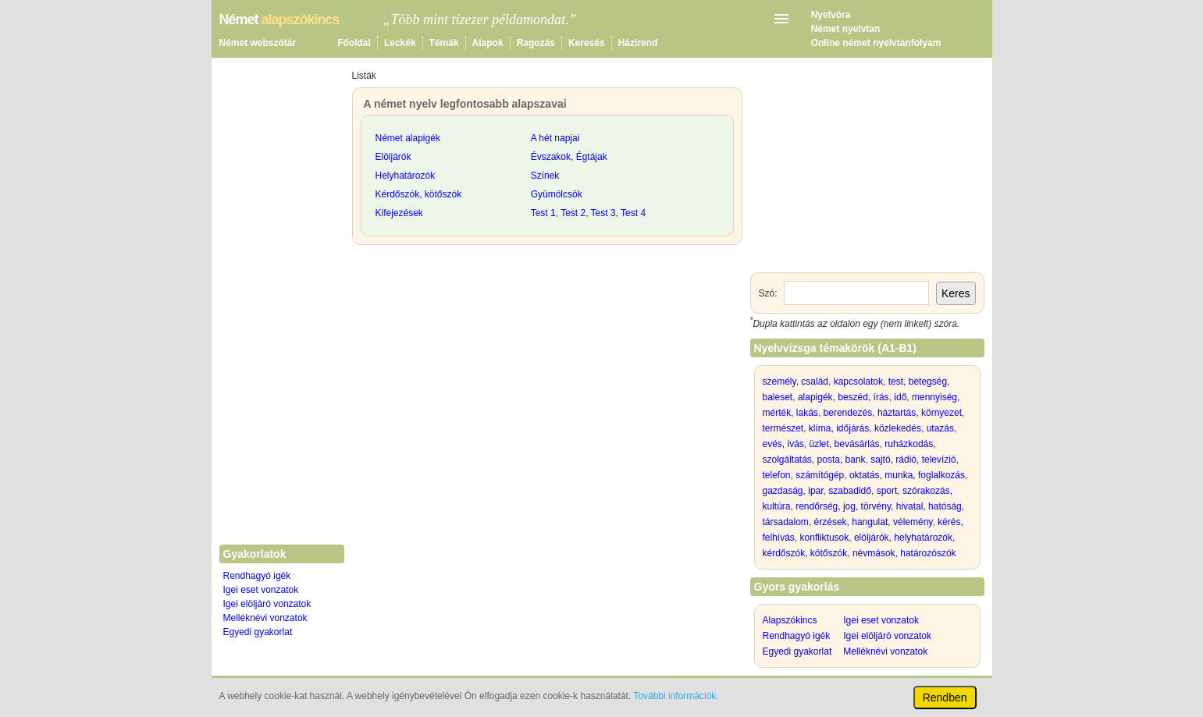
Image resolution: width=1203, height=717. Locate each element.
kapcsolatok (858, 381)
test (895, 381)
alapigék (815, 397)
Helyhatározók (405, 175)
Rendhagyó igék (257, 575)
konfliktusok (824, 537)
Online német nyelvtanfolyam (876, 42)
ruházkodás (908, 443)
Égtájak (591, 156)
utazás (940, 428)
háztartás (896, 412)
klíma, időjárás (839, 428)
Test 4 (633, 213)
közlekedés (897, 428)
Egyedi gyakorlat (258, 631)
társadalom (786, 521)
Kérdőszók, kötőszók (418, 194)
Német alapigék (407, 138)
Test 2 (573, 213)
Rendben (945, 697)
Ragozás (536, 42)
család (814, 381)
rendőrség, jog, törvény (843, 506)
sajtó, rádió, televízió (913, 459)
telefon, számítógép (804, 475)
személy (779, 381)
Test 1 (543, 213)
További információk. (675, 695)
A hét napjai (555, 138)
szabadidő (849, 490)
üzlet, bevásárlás (845, 443)
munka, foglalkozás (924, 475)
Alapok (488, 42)
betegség (928, 381)
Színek (545, 175)
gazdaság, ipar (793, 490)
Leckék (400, 42)
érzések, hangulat (851, 521)
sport (887, 490)
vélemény (912, 521)
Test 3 (603, 213)
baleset (778, 397)
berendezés (848, 412)
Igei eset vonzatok (261, 589)
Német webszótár (258, 42)
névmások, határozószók (904, 553)
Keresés (586, 42)
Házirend (638, 42)
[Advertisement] (547, 370)
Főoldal (354, 42)
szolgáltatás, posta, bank (814, 459)
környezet (941, 412)
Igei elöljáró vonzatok (267, 603)
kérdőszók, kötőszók (805, 553)
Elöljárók (393, 156)
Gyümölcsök (556, 194)
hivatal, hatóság (929, 506)
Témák (444, 42)
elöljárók (871, 537)
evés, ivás (783, 443)
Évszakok (551, 156)
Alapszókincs (790, 620)
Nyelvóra (831, 14)
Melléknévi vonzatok (265, 617)
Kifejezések (399, 213)
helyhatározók (923, 537)
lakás (807, 412)
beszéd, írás (863, 397)
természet (783, 428)
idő (900, 397)
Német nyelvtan (846, 28)
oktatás (864, 475)
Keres (955, 293)
